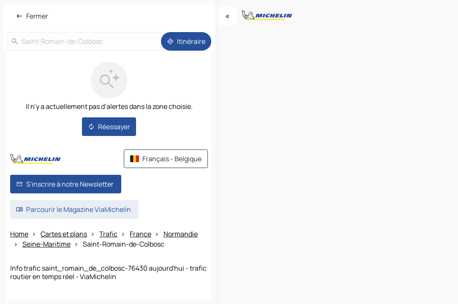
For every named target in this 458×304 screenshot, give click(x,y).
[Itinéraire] (186, 41)
